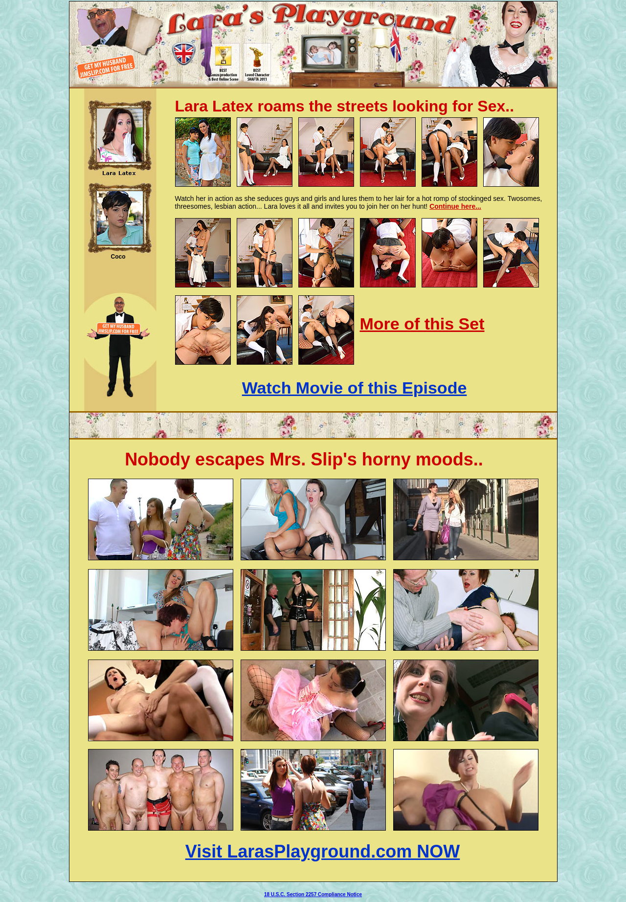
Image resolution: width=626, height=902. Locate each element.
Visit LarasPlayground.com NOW (322, 851)
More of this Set (422, 323)
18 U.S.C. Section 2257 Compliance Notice (313, 894)
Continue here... (455, 206)
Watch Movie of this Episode (354, 387)
